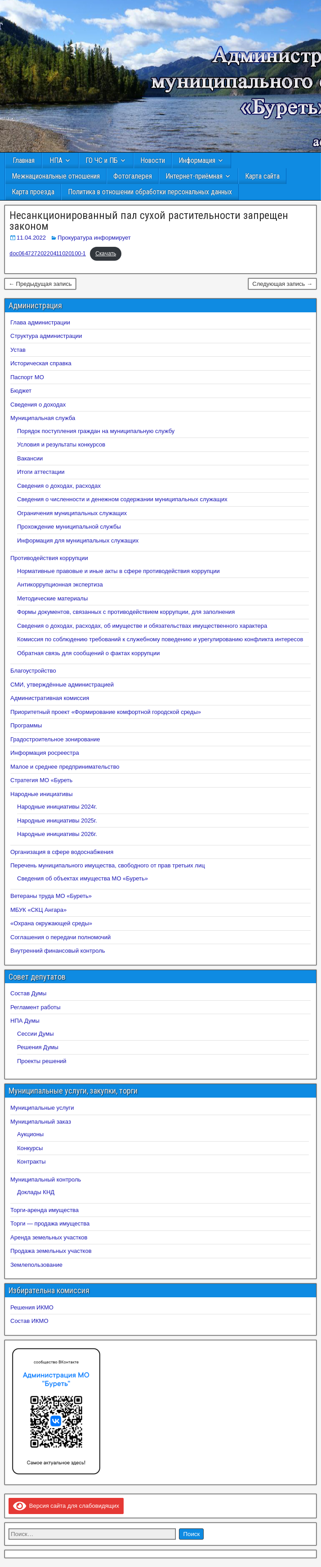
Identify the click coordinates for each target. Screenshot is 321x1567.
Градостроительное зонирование (55, 739)
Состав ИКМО (29, 1321)
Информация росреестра (44, 752)
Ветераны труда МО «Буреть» (51, 896)
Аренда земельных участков (48, 1237)
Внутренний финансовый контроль (57, 950)
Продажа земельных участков (51, 1250)
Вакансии (30, 458)
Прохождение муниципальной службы (69, 526)
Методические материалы (52, 598)
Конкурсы (30, 1148)
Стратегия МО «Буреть (41, 780)
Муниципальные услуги (42, 1107)
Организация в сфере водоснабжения (61, 852)
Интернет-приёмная (194, 176)
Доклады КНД (35, 1192)
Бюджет (20, 390)
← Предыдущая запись (40, 283)
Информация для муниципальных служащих (77, 540)
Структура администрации (46, 336)
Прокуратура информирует (94, 237)
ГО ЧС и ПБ (101, 160)
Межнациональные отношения (56, 176)
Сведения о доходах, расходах (59, 485)
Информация (196, 160)
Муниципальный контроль (45, 1179)
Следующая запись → (282, 283)
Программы (26, 725)
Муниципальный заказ (40, 1121)
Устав (18, 349)
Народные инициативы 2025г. (57, 820)
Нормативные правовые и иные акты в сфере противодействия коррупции (118, 571)
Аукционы (30, 1134)
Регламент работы (35, 1007)
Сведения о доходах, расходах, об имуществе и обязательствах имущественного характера (142, 625)
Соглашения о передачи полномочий (60, 937)
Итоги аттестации (40, 471)
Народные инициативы (41, 794)
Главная (24, 160)
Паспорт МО (27, 377)
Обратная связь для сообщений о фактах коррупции (88, 653)
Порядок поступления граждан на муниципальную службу (95, 431)
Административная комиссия (49, 698)
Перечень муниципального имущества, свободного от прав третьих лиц (107, 865)
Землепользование (36, 1264)
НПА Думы (25, 1020)
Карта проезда (33, 192)
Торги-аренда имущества (44, 1210)
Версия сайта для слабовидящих (66, 1505)
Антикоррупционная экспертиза (60, 584)
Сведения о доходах (38, 404)
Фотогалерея (132, 176)
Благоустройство (33, 670)
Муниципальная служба (42, 418)
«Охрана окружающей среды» (51, 923)
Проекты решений (42, 1061)
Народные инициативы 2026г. (57, 834)
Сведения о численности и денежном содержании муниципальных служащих (122, 499)
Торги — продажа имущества (49, 1223)
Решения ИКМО (32, 1307)
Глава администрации (40, 322)
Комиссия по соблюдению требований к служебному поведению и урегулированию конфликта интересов (160, 639)
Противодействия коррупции (49, 558)
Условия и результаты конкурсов (61, 444)
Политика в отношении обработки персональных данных (150, 192)
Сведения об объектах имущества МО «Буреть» (82, 878)
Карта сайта (262, 176)
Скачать (105, 253)
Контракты (31, 1161)
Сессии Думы (35, 1033)
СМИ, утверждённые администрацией (62, 684)
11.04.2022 (31, 237)
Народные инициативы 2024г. (57, 806)
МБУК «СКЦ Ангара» (38, 909)
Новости (152, 160)
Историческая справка (40, 363)
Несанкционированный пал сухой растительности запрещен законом (148, 220)
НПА (55, 160)
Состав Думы (28, 993)
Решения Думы (37, 1047)
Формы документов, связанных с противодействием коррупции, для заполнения (126, 611)
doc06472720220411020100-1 (47, 253)
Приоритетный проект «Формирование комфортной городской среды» (105, 712)
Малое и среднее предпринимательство (64, 766)
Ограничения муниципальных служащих (72, 513)
